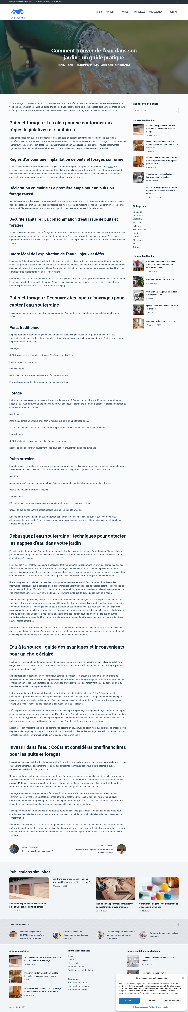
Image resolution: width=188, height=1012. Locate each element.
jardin (110, 166)
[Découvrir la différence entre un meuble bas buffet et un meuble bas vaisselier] (138, 145)
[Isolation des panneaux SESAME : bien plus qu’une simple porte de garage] (138, 129)
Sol (134, 243)
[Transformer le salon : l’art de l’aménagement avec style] (138, 177)
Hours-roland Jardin (77, 989)
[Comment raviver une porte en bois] (138, 323)
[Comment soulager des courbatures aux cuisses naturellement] (159, 888)
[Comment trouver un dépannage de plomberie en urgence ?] (57, 935)
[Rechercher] (178, 2)
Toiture (136, 247)
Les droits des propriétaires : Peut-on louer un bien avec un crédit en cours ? (161, 190)
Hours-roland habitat (78, 982)
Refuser (151, 1001)
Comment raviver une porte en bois (161, 321)
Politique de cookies (140, 1007)
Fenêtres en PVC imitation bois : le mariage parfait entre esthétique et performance (161, 160)
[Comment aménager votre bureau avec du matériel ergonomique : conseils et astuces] (138, 265)
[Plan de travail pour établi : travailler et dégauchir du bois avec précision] (115, 888)
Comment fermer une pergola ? (160, 279)
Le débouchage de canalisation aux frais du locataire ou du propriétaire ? (121, 935)
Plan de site (57, 2)
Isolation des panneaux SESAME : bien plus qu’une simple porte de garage (161, 128)
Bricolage (139, 12)
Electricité (137, 219)
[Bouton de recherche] (175, 110)
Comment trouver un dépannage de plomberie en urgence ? (75, 935)
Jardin (99, 12)
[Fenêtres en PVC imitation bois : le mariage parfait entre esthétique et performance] (138, 161)
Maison (111, 12)
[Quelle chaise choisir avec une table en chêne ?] (138, 309)
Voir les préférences (174, 1001)
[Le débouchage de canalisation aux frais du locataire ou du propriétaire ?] (100, 935)
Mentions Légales (42, 2)
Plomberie (138, 240)
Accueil (71, 955)
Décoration (138, 215)
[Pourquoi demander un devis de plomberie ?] (143, 935)
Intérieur (137, 233)
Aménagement (158, 12)
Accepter (129, 1001)
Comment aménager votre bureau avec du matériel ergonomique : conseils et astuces (161, 264)
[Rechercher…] (153, 110)
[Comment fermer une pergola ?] (138, 281)
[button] (182, 978)
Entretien (137, 222)
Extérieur (137, 226)
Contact (174, 12)
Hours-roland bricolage (79, 985)
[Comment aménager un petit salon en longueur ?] (133, 960)
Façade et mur (140, 229)
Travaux (125, 12)
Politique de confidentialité (158, 1007)
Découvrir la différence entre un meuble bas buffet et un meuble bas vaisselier (162, 144)
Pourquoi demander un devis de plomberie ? (164, 935)
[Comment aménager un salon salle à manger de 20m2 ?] (138, 295)
